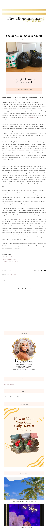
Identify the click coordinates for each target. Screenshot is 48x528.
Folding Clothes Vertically (9, 259)
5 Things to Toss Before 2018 (10, 261)
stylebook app (29, 235)
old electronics (22, 219)
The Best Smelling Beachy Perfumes (24, 501)
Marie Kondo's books (29, 117)
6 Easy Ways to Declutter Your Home (13, 257)
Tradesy (27, 190)
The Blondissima (9, 384)
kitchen (24, 148)
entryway (22, 151)
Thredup (8, 195)
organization (11, 274)
